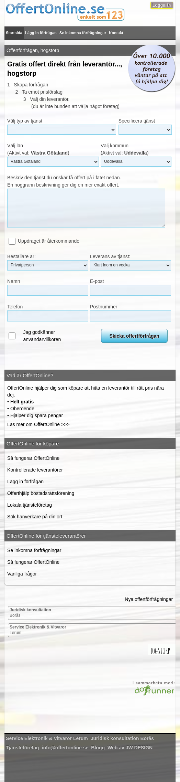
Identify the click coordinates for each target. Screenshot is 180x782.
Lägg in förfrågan (41, 33)
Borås (30, 612)
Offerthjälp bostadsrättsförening (40, 493)
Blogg (98, 747)
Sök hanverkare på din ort (34, 516)
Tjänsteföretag (22, 747)
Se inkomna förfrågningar (82, 33)
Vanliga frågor (22, 574)
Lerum (38, 630)
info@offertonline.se (65, 747)
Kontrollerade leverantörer (35, 470)
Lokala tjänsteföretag (29, 505)
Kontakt (116, 33)
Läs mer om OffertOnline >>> (38, 424)
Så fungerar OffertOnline (33, 458)
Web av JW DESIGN (130, 747)
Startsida (14, 33)
